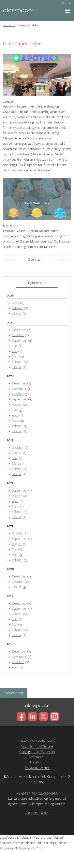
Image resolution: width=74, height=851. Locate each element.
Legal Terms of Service (37, 746)
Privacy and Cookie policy (37, 741)
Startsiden (9, 25)
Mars (15, 303)
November (19, 389)
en (62, 3)
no (69, 3)
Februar (17, 308)
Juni (15, 346)
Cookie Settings (13, 693)
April (15, 415)
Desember (19, 330)
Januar (16, 313)
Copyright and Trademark (37, 752)
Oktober (18, 335)
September (19, 340)
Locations (37, 762)
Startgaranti (37, 757)
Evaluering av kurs (37, 768)
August (17, 405)
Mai (14, 351)
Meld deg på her (37, 813)
